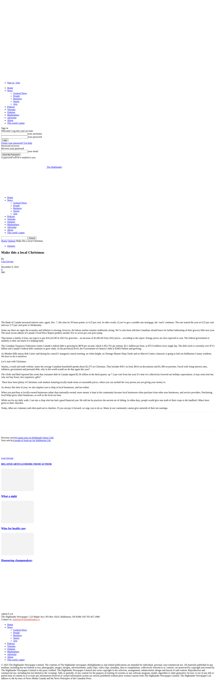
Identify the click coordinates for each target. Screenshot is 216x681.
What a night (9, 496)
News (10, 90)
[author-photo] (8, 455)
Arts (15, 104)
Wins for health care (13, 528)
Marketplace (13, 115)
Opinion (11, 112)
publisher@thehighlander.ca (26, 619)
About (10, 120)
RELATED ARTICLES (13, 464)
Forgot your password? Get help (16, 143)
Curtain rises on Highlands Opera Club (35, 437)
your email (33, 151)
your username (35, 133)
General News (20, 93)
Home (10, 88)
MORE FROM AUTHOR (38, 464)
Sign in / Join (13, 82)
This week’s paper (16, 123)
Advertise (11, 117)
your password (35, 137)
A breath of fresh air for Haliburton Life (31, 440)
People (16, 96)
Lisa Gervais (7, 261)
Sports (16, 101)
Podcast (11, 107)
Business (17, 98)
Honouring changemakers (16, 560)
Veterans (11, 109)
